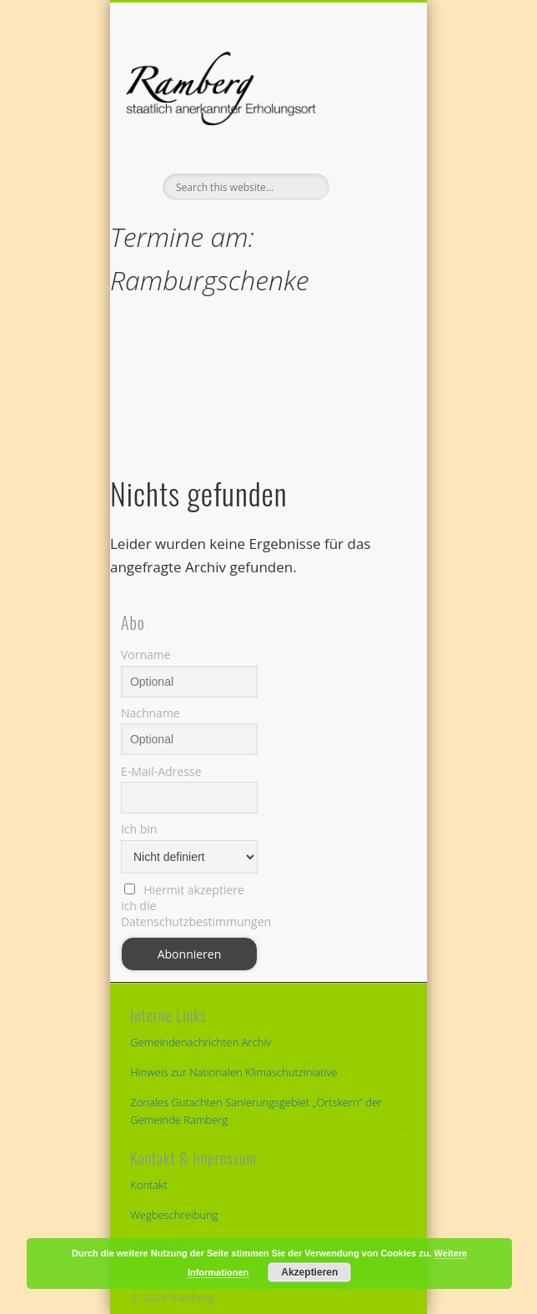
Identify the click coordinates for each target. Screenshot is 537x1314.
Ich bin (139, 829)
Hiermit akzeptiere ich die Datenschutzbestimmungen (189, 905)
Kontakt (149, 1184)
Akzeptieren (309, 1272)
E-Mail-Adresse (161, 771)
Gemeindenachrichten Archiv (200, 1042)
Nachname (150, 713)
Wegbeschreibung (174, 1214)
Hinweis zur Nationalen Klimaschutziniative (233, 1072)
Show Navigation (366, 149)
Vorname (146, 654)
